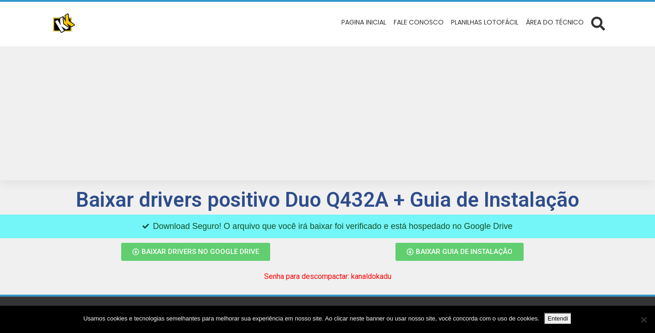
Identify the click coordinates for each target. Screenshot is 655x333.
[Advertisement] (327, 115)
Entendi (558, 318)
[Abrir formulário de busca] (598, 23)
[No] (643, 319)
